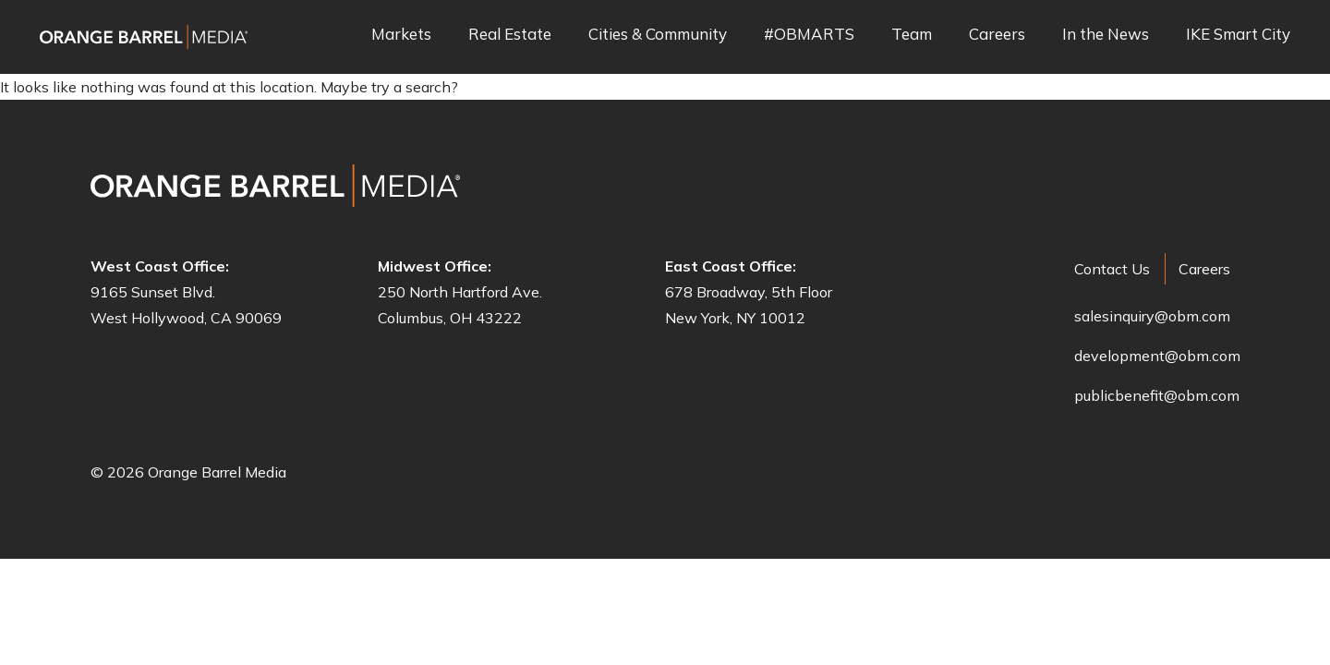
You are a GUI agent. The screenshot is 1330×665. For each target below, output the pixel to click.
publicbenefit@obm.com (1156, 395)
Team (911, 34)
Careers (997, 34)
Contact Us (1112, 269)
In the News (1105, 34)
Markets (401, 34)
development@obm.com (1157, 355)
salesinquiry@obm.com (1152, 316)
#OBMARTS (809, 34)
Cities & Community (657, 34)
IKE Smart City (1238, 34)
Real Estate (509, 34)
